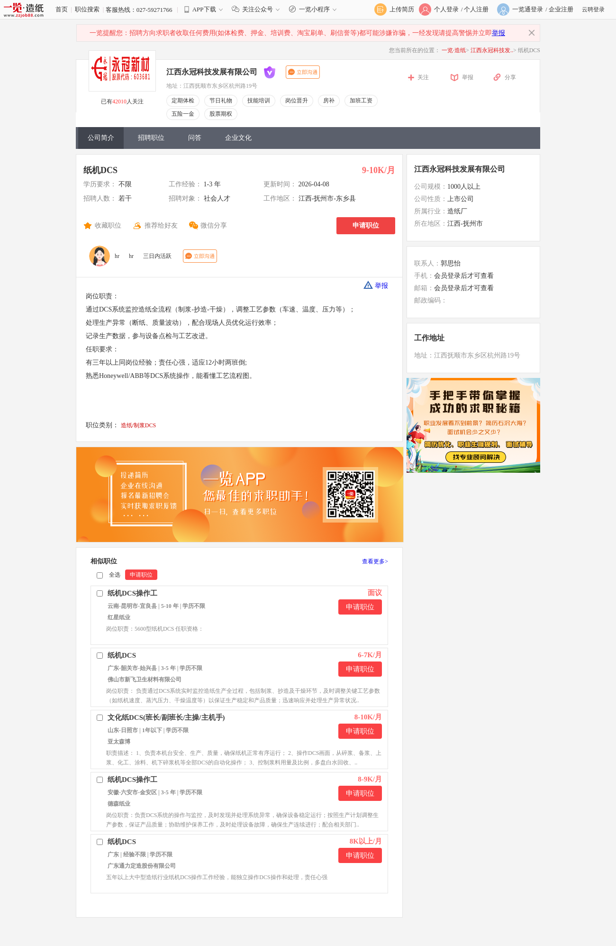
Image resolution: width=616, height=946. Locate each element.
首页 (61, 9)
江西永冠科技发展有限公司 (211, 72)
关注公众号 (258, 9)
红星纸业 (119, 617)
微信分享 (213, 225)
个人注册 (476, 9)
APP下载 (204, 9)
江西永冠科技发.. (492, 50)
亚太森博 (119, 741)
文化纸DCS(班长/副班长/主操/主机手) (166, 717)
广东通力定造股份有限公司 (142, 866)
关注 (423, 77)
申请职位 (366, 225)
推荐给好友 (161, 225)
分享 (510, 77)
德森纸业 (119, 803)
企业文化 (238, 137)
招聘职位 (151, 137)
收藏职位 (108, 225)
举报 (498, 33)
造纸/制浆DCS (138, 425)
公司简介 (101, 137)
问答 (194, 137)
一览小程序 (314, 9)
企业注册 (561, 9)
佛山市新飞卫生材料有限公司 (144, 679)
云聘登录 (593, 9)
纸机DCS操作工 (132, 593)
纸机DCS (100, 170)
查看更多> (375, 561)
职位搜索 (87, 9)
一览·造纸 (454, 50)
